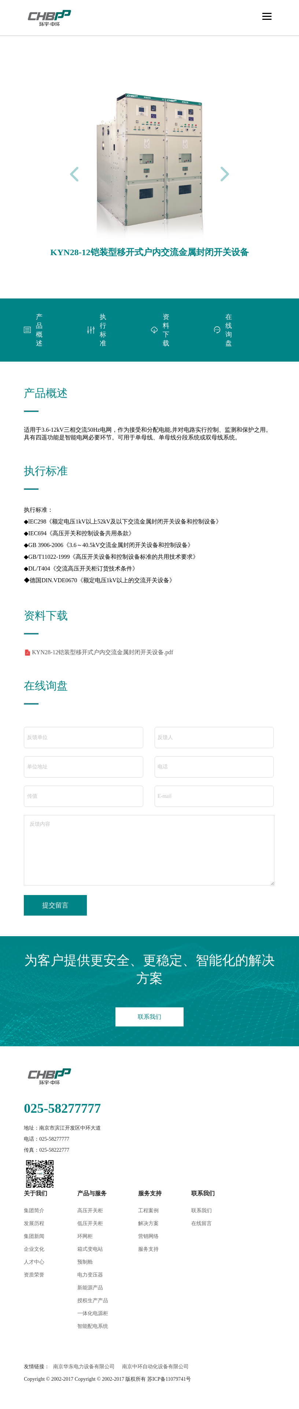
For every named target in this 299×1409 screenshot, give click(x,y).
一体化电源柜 (92, 1313)
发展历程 (34, 1223)
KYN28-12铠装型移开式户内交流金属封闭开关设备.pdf (102, 652)
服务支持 (148, 1249)
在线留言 (201, 1223)
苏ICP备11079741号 (169, 1379)
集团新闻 (34, 1236)
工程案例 (148, 1210)
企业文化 (34, 1249)
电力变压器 (90, 1275)
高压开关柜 (90, 1210)
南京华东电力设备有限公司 (84, 1366)
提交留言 (55, 905)
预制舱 (85, 1262)
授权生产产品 (92, 1300)
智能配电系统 (92, 1326)
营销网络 (148, 1236)
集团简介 (34, 1210)
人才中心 (34, 1262)
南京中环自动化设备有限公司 (155, 1366)
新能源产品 (90, 1287)
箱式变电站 (90, 1249)
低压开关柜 (90, 1223)
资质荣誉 (34, 1275)
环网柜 (85, 1236)
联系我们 (149, 1017)
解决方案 (148, 1223)
